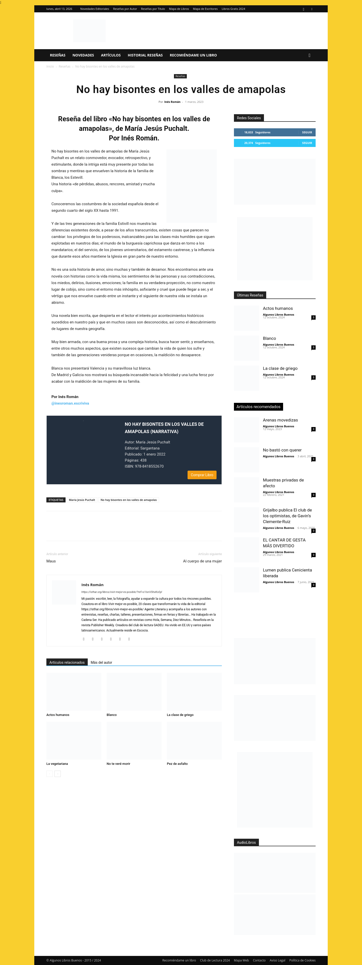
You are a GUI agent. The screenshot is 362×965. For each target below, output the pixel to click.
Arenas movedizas (280, 420)
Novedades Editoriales (94, 9)
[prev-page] (49, 774)
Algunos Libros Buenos (278, 314)
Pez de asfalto (177, 764)
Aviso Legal (277, 960)
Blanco (112, 715)
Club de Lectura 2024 (215, 960)
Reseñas (57, 55)
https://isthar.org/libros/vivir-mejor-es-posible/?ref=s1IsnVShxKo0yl (121, 592)
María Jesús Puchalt (82, 500)
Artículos (111, 55)
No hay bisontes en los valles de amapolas (129, 500)
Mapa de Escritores (205, 9)
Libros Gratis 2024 (233, 9)
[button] (310, 55)
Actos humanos (57, 715)
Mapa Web (241, 960)
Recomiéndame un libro (193, 55)
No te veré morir (118, 764)
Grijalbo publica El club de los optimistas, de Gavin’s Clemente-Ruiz (287, 515)
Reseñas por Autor (125, 9)
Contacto (259, 960)
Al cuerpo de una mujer (202, 561)
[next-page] (57, 774)
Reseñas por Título (153, 9)
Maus (51, 561)
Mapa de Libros (179, 9)
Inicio (50, 66)
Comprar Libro (202, 475)
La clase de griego (180, 715)
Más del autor (101, 662)
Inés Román (172, 102)
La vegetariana (57, 764)
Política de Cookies (302, 960)
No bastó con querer (282, 450)
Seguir (307, 132)
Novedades (83, 55)
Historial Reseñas (145, 55)
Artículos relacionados (67, 662)
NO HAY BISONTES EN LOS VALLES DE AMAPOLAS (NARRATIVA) (164, 427)
